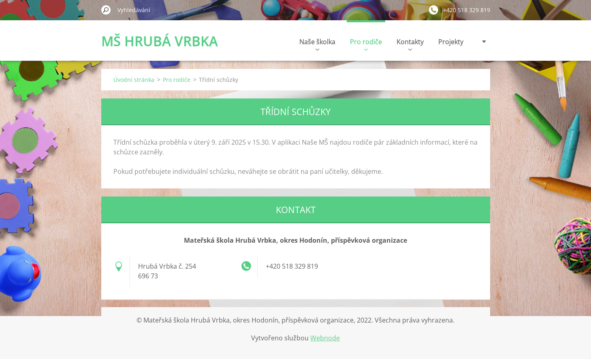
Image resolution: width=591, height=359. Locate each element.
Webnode (325, 337)
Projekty (450, 41)
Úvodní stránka (133, 79)
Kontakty (410, 44)
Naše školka (317, 44)
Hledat (106, 9)
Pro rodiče (366, 44)
